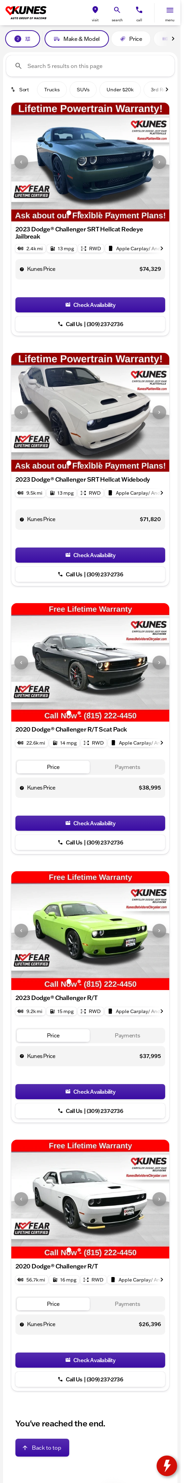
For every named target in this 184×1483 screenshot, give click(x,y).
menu (169, 20)
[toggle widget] (167, 1466)
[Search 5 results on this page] (90, 65)
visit (95, 20)
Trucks (52, 90)
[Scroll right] (173, 39)
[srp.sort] (20, 89)
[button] (95, 13)
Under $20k (120, 90)
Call (139, 20)
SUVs (83, 90)
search (117, 20)
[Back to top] (42, 1426)
